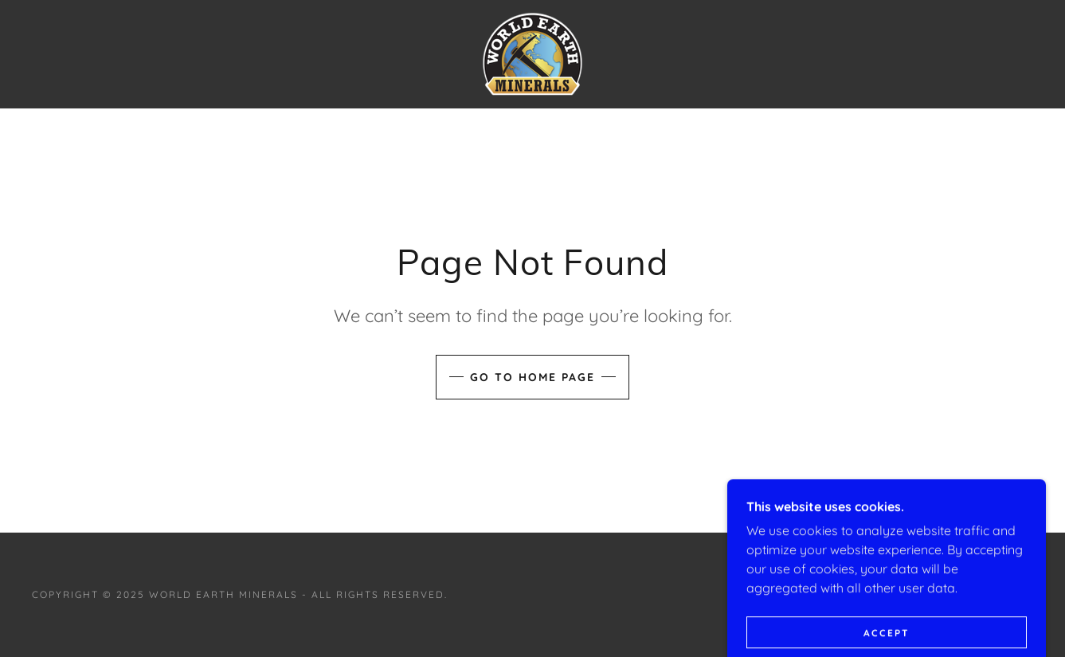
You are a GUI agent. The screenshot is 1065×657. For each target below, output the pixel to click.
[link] (532, 53)
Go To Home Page (532, 377)
